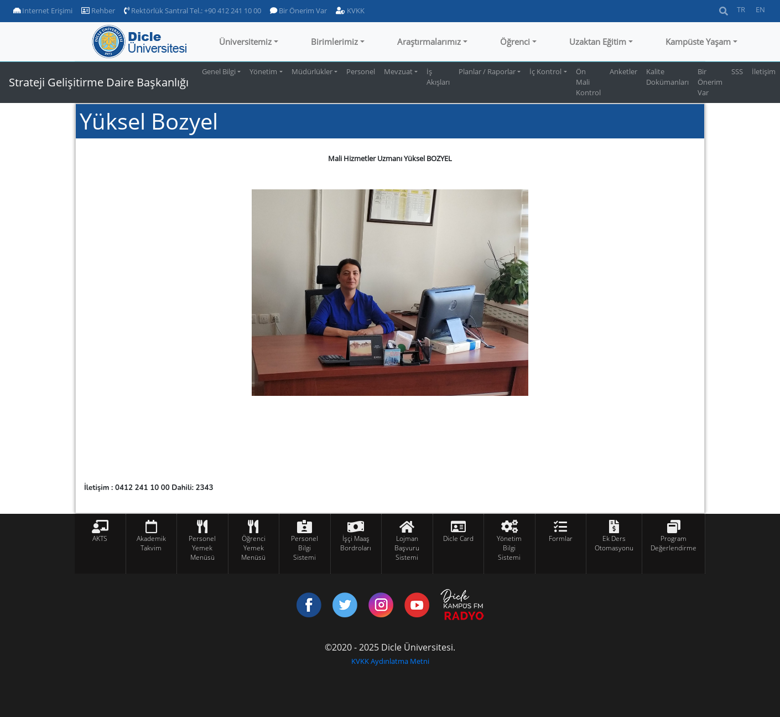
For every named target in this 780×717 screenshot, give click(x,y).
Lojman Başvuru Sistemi (406, 548)
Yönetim (263, 71)
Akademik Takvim (151, 543)
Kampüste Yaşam (698, 41)
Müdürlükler (312, 71)
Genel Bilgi (219, 71)
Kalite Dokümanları (667, 76)
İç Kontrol (545, 71)
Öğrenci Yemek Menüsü (253, 548)
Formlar (561, 538)
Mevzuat (398, 71)
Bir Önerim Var (298, 11)
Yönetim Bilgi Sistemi (509, 548)
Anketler (623, 71)
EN (760, 9)
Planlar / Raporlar (487, 71)
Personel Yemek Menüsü (202, 548)
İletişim (764, 71)
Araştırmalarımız (429, 41)
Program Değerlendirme (673, 543)
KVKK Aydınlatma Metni (390, 661)
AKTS (99, 538)
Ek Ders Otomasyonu (614, 543)
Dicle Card (458, 538)
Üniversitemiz (245, 41)
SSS (737, 71)
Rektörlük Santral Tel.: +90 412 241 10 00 (192, 11)
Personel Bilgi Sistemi (304, 548)
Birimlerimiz (334, 41)
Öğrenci (515, 41)
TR (741, 9)
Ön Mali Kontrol (588, 81)
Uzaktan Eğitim (597, 41)
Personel (360, 71)
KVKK (350, 11)
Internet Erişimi (42, 11)
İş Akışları (438, 76)
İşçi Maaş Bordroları (355, 543)
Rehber (98, 11)
